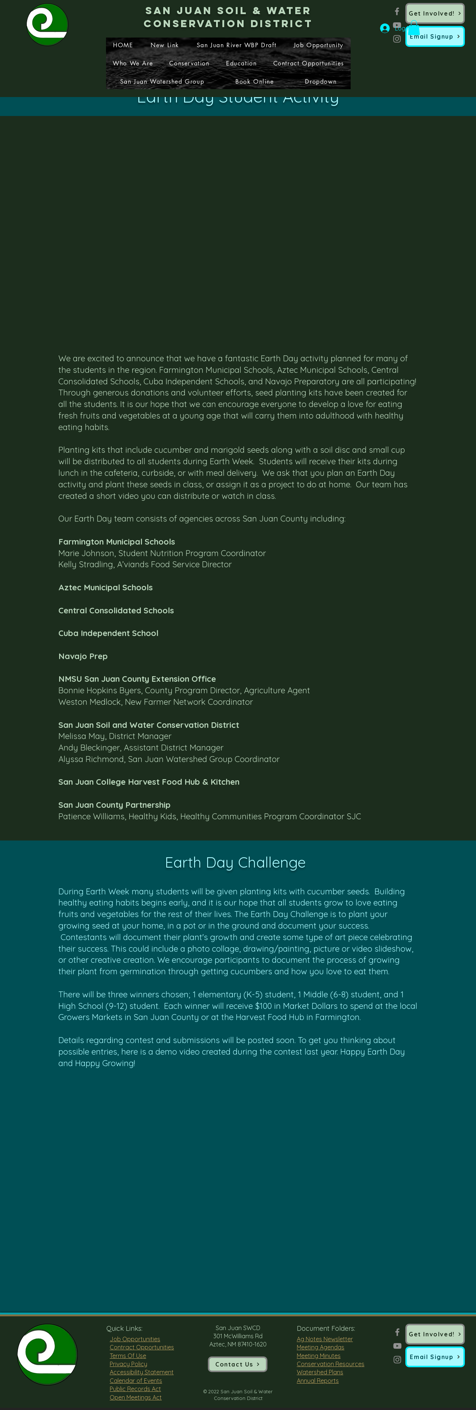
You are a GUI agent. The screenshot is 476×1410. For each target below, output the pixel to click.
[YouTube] (397, 1346)
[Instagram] (397, 39)
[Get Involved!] (435, 13)
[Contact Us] (237, 1364)
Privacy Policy (128, 1364)
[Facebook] (397, 11)
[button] (435, 36)
